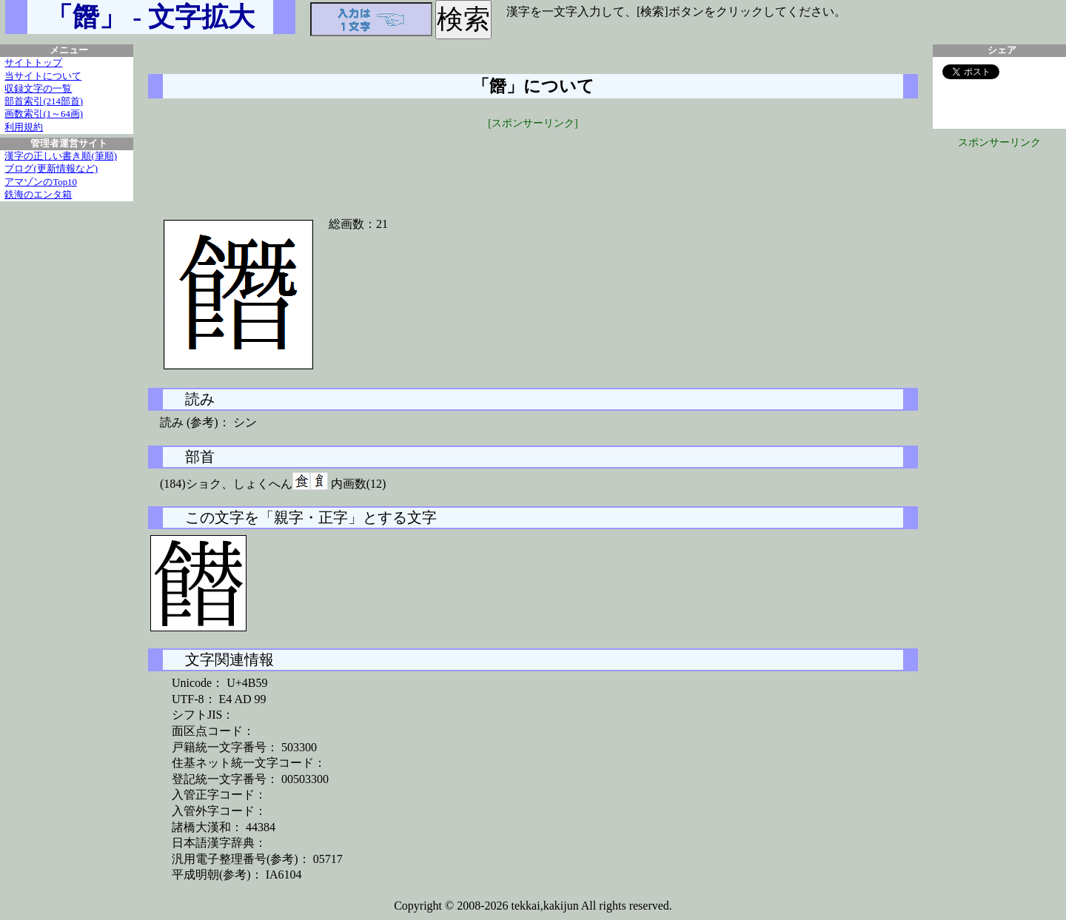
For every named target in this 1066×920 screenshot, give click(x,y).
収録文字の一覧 (38, 89)
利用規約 (23, 127)
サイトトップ (33, 63)
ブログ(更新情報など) (51, 169)
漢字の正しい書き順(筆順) (60, 156)
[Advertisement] (533, 164)
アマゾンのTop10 (40, 182)
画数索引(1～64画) (43, 114)
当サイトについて (42, 76)
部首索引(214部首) (43, 101)
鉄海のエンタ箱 (38, 194)
